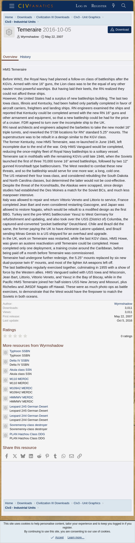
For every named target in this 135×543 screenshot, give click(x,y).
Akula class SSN (21, 369)
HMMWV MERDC (21, 397)
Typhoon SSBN (20, 351)
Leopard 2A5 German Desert (29, 406)
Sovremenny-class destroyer (28, 425)
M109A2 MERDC (21, 388)
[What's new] (113, 6)
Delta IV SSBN (19, 360)
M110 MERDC (19, 379)
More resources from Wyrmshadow (33, 345)
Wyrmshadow (30, 36)
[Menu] (11, 6)
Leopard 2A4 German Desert (29, 415)
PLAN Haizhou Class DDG (27, 434)
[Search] (123, 6)
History (25, 57)
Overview (10, 57)
